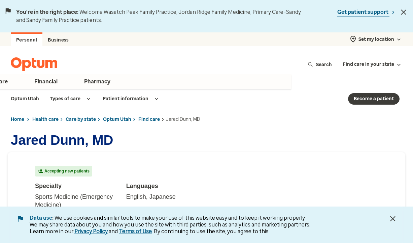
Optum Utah (117, 119)
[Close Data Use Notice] (393, 219)
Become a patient (374, 99)
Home (17, 119)
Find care (149, 119)
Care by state (81, 119)
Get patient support (363, 12)
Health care (45, 119)
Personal (26, 40)
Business (58, 40)
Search (319, 64)
